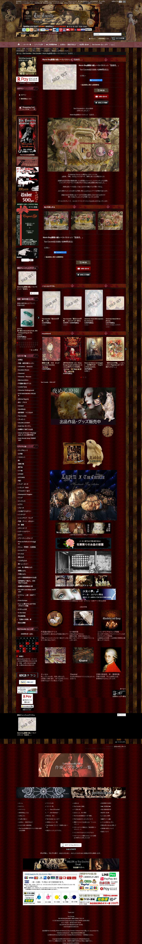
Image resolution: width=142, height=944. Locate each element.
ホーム (21, 803)
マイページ (22, 809)
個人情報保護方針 (106, 809)
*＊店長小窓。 (78, 809)
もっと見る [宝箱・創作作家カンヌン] (34, 350)
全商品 (20, 360)
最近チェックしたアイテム (53, 830)
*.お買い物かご (23, 819)
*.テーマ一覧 (49, 806)
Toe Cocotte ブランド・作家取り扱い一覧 (57, 826)
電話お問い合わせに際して (108, 825)
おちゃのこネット (120, 746)
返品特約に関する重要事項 (90, 85)
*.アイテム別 (49, 803)
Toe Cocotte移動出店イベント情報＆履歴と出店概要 (30, 829)
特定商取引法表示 (106, 803)
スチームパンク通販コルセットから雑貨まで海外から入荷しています (85, 836)
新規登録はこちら (104, 38)
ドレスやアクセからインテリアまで (84, 832)
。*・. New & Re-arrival (52, 809)
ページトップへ (121, 742)
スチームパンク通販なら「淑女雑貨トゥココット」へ (85, 828)
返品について (105, 831)
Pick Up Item (50, 815)
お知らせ (76, 803)
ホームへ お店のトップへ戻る (119, 692)
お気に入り (22, 815)
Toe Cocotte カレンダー (53, 819)
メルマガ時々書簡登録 (25, 825)
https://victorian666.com (78, 932)
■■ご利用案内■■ (106, 806)
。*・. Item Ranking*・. (52, 812)
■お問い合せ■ (105, 812)
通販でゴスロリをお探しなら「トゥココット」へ (85, 823)
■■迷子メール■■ (106, 819)
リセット (35, 293)
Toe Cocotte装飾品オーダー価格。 (83, 815)
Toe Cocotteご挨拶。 (79, 806)
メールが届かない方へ (107, 822)
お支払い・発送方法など (26, 822)
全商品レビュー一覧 (52, 822)
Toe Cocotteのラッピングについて (83, 819)
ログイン (92, 38)
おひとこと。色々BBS (80, 812)
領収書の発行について (107, 828)
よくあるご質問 (105, 815)
